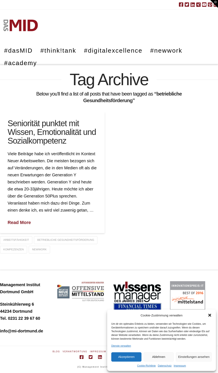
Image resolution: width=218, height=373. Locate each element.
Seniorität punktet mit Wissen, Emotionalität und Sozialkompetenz (52, 132)
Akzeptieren (126, 356)
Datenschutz (165, 365)
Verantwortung (75, 351)
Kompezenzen (13, 249)
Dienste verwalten (121, 345)
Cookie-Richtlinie (146, 365)
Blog (56, 351)
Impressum (180, 365)
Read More (19, 222)
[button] (210, 315)
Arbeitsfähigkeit (16, 239)
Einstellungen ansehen (194, 356)
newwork (39, 249)
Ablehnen (158, 356)
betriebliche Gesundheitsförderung (65, 239)
